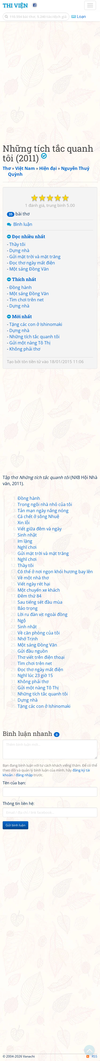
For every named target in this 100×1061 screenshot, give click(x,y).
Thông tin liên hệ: (18, 803)
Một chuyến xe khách (39, 590)
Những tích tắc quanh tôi (34, 337)
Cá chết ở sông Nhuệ (38, 516)
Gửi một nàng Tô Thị (29, 343)
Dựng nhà (19, 250)
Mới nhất (19, 316)
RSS (91, 1056)
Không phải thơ (24, 349)
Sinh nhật (27, 535)
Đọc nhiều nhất (26, 236)
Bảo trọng (28, 608)
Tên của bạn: (14, 782)
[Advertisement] (50, 81)
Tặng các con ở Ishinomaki (35, 324)
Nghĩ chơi (27, 547)
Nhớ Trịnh (28, 639)
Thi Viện (15, 5)
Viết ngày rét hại (34, 584)
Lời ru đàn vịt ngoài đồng (42, 614)
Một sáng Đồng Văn (29, 269)
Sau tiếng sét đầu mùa (40, 602)
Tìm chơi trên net (26, 300)
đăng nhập (24, 775)
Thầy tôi (17, 244)
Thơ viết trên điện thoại (41, 657)
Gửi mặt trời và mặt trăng (35, 257)
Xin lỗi (24, 523)
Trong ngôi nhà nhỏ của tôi (45, 504)
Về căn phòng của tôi (39, 633)
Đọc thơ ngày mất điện (32, 263)
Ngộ (22, 620)
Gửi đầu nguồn (33, 651)
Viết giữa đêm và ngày (40, 529)
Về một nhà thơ (33, 578)
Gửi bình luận (15, 825)
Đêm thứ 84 (29, 596)
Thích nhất (21, 279)
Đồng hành (20, 287)
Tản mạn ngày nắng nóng (43, 511)
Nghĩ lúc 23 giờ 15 (35, 675)
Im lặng (25, 541)
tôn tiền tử (31, 361)
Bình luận (22, 224)
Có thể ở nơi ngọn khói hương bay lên (55, 572)
